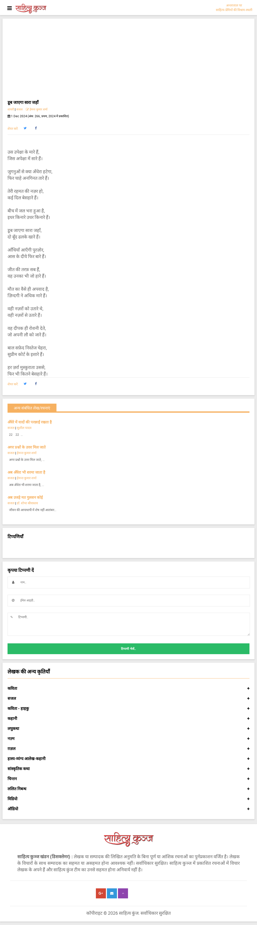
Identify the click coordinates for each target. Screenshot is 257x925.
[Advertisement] (128, 61)
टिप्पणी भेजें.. (128, 649)
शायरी (11, 109)
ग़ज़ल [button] (128, 749)
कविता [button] (128, 689)
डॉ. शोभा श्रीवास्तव (27, 503)
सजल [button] (128, 699)
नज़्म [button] (128, 739)
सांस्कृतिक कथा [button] (128, 769)
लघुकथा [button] (128, 729)
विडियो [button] (128, 799)
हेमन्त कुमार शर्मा (36, 109)
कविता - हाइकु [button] (128, 709)
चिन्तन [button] (128, 779)
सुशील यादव (24, 428)
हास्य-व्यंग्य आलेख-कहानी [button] (128, 759)
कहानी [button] (128, 719)
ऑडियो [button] (128, 809)
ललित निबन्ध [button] (128, 789)
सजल (19, 109)
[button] (25, 128)
